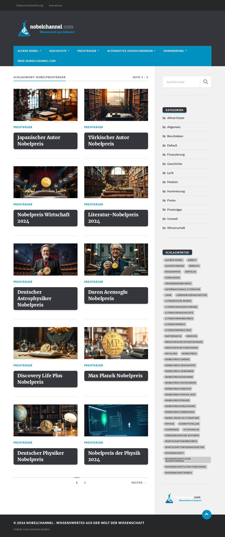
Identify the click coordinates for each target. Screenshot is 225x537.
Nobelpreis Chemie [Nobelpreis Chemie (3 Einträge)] (177, 359)
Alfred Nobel (28, 50)
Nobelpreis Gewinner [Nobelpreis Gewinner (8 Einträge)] (179, 371)
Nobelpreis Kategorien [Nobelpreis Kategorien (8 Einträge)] (180, 382)
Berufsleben (175, 136)
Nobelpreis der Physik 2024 (115, 459)
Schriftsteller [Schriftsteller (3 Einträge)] (189, 423)
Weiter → (138, 486)
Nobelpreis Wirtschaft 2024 (44, 219)
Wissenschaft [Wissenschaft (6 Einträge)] (174, 453)
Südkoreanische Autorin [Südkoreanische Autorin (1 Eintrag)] (182, 435)
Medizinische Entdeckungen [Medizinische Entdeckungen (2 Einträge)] (184, 342)
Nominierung (174, 50)
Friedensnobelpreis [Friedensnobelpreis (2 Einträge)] (178, 283)
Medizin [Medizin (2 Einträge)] (192, 336)
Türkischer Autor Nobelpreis (109, 141)
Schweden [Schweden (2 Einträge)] (172, 429)
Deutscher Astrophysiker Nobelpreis (34, 300)
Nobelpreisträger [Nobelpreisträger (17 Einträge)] (177, 400)
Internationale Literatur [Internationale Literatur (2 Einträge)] (182, 289)
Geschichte (58, 50)
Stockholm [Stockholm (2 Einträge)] (191, 429)
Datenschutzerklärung (29, 5)
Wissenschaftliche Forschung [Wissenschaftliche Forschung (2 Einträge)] (185, 466)
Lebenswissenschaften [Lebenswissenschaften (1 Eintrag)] (191, 295)
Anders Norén (40, 529)
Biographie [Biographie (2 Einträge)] (172, 271)
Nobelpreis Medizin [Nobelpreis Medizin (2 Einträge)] (178, 388)
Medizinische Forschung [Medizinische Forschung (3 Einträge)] (181, 347)
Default (172, 145)
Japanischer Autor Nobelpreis (39, 141)
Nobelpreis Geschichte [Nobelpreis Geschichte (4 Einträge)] (180, 365)
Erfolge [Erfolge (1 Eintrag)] (190, 271)
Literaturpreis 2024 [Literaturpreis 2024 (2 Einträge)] (178, 330)
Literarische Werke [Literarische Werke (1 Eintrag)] (178, 301)
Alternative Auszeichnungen (130, 50)
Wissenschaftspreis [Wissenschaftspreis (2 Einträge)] (178, 472)
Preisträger (87, 50)
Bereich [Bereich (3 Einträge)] (194, 266)
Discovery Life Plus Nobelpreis (40, 381)
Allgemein (174, 127)
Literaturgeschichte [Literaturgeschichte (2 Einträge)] (179, 312)
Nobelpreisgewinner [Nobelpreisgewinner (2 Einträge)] (179, 377)
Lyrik (170, 173)
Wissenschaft (176, 228)
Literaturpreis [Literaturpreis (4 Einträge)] (175, 324)
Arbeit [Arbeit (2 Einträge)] (192, 260)
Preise (171, 200)
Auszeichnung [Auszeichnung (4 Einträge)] (174, 266)
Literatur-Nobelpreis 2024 (113, 219)
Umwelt (172, 218)
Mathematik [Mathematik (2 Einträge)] (173, 336)
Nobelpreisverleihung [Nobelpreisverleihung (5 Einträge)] (180, 406)
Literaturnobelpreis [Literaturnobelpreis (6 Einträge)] (179, 318)
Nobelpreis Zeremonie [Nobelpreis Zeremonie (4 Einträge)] (179, 412)
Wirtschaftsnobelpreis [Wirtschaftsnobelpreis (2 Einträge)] (181, 441)
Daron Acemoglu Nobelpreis (108, 296)
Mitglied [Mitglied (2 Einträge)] (171, 353)
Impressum (55, 5)
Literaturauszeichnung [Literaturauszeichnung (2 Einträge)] (181, 307)
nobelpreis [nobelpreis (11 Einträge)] (189, 353)
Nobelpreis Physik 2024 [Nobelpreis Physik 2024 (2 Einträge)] (180, 394)
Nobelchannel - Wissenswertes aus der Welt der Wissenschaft (88, 523)
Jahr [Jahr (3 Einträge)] (168, 295)
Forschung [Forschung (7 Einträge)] (172, 277)
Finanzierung (176, 154)
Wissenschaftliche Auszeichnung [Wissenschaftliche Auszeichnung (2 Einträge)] (178, 459)
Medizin (172, 182)
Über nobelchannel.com (37, 61)
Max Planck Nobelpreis (102, 381)
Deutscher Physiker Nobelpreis (40, 459)
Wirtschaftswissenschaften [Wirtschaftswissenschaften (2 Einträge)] (184, 447)
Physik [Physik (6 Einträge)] (169, 423)
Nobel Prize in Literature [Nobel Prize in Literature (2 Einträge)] (182, 418)
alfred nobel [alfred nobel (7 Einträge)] (174, 260)
